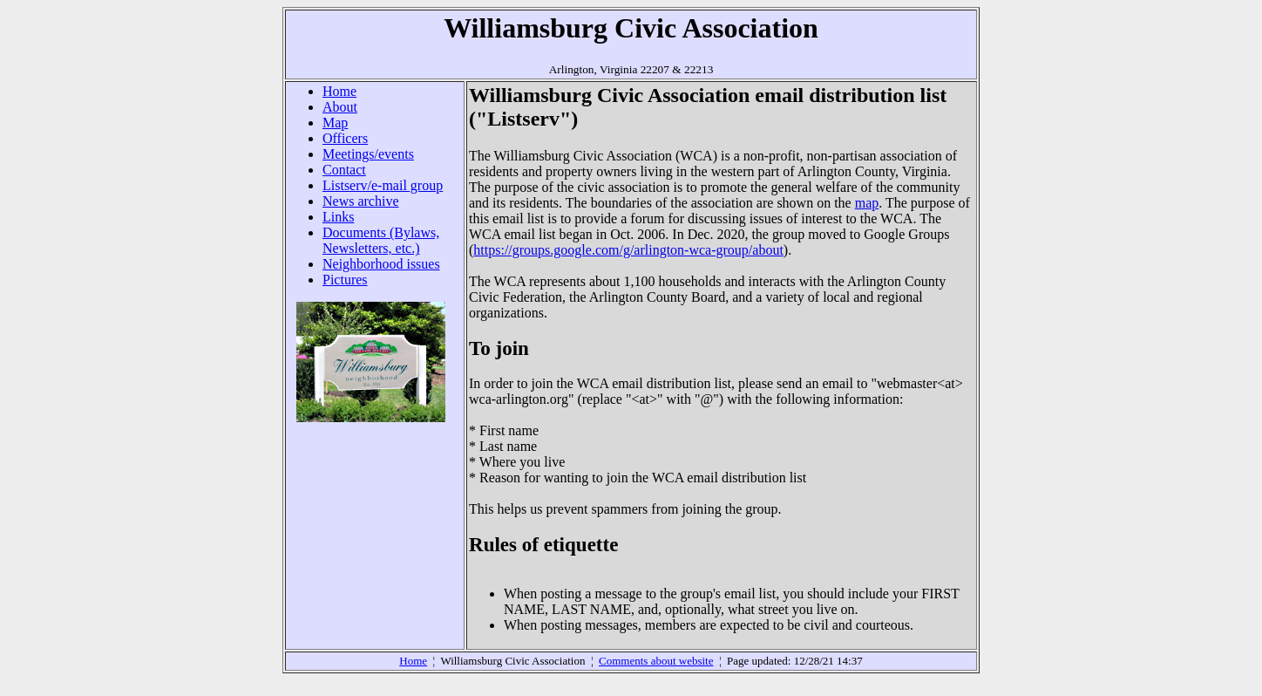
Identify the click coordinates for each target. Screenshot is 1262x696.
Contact (344, 169)
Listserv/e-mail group (382, 185)
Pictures (345, 279)
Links (338, 216)
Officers (345, 138)
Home (339, 91)
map (867, 202)
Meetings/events (368, 154)
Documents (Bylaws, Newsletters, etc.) (380, 240)
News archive (360, 201)
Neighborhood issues (381, 263)
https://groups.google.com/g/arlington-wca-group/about (628, 249)
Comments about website (656, 660)
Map (335, 122)
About (339, 106)
